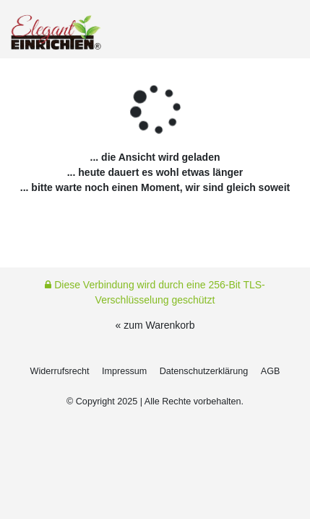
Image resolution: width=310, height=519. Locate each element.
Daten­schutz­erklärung (204, 371)
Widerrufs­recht (60, 371)
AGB (270, 371)
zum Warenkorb (159, 325)
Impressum (124, 371)
